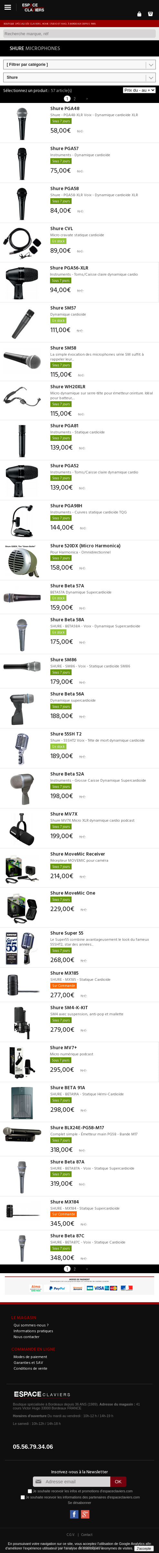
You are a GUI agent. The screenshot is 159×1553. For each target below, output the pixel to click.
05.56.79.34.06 (33, 1446)
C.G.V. (71, 1534)
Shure (12, 77)
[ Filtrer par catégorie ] (27, 64)
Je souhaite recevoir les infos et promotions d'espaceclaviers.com (83, 1491)
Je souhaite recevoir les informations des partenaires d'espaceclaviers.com (83, 1497)
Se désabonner (79, 1503)
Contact (87, 1534)
